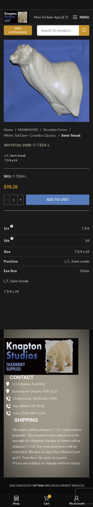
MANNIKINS (28, 129)
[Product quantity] (13, 200)
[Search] (63, 30)
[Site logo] (16, 17)
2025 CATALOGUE (17, 30)
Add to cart (58, 200)
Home (8, 129)
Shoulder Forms (55, 129)
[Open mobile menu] (81, 17)
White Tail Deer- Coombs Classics (30, 135)
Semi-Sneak (71, 135)
